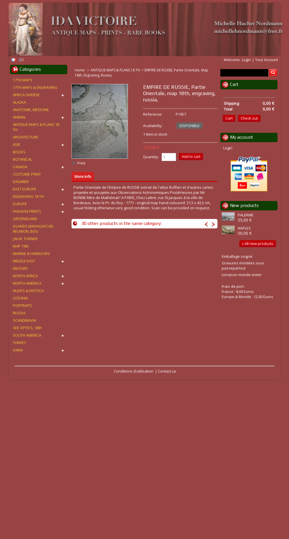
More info (82, 176)
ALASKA (19, 102)
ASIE (16, 144)
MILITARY (20, 268)
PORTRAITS (22, 305)
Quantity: (151, 156)
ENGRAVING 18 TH (28, 196)
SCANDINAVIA (24, 320)
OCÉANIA (20, 298)
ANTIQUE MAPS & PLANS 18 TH (115, 70)
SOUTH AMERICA (27, 335)
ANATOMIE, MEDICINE (31, 109)
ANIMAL (19, 117)
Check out (249, 118)
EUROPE (20, 203)
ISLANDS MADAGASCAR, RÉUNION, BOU (33, 229)
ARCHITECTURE (25, 137)
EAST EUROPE (24, 189)
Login (246, 59)
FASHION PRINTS (27, 211)
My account (241, 137)
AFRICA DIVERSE (26, 94)
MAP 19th (21, 246)
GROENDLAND (25, 218)
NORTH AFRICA (25, 275)
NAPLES (244, 228)
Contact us (167, 371)
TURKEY (19, 342)
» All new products (257, 243)
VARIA (18, 350)
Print (81, 163)
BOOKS (19, 151)
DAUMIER (21, 181)
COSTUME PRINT (27, 174)
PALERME (246, 215)
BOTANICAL (22, 159)
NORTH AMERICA (27, 283)
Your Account (266, 59)
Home (80, 70)
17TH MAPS (22, 80)
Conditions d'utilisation (133, 371)
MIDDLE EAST (24, 261)
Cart (234, 84)
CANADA (20, 166)
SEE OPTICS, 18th (27, 327)
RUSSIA (19, 312)
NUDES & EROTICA (28, 290)
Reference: (152, 114)
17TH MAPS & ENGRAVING (35, 87)
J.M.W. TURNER (25, 238)
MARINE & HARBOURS (31, 253)
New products (244, 205)
